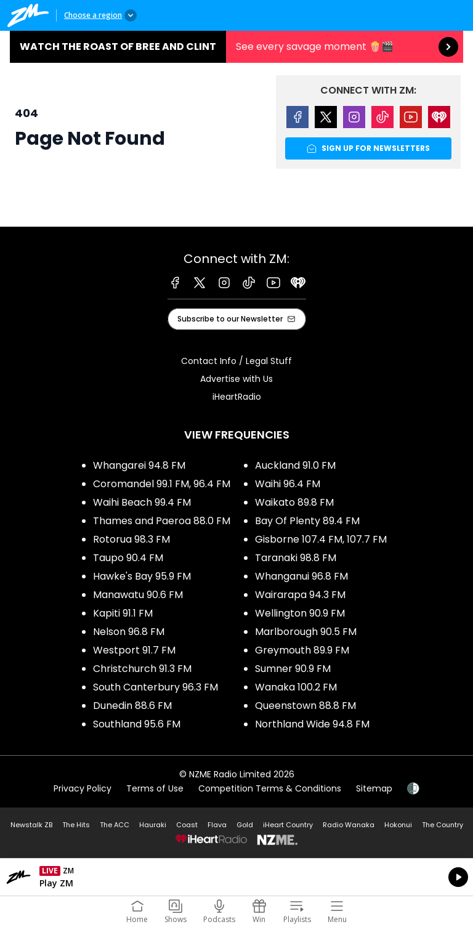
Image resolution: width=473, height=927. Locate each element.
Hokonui (398, 825)
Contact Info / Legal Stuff (236, 361)
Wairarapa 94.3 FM (300, 595)
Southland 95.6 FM (136, 724)
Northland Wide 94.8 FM (312, 724)
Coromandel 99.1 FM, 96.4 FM (161, 484)
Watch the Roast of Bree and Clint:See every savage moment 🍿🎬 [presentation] (236, 47)
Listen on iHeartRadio (236, 877)
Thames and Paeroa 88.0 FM (161, 521)
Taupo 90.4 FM (128, 558)
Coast (187, 825)
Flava (217, 825)
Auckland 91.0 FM (295, 465)
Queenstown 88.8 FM (305, 705)
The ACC (114, 825)
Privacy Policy (82, 788)
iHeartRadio (236, 397)
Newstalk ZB (31, 825)
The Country (442, 825)
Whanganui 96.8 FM (301, 576)
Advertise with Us (236, 379)
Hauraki (152, 825)
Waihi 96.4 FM (287, 484)
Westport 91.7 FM (134, 650)
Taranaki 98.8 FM (295, 558)
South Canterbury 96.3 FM (155, 687)
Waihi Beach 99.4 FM (142, 502)
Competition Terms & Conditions (269, 788)
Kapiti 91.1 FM (123, 613)
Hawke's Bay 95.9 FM (142, 576)
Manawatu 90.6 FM (138, 595)
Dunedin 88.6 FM (132, 705)
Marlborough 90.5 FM (306, 632)
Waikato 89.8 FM (294, 502)
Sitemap (374, 788)
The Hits (76, 825)
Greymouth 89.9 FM (302, 650)
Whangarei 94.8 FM (139, 465)
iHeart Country (288, 825)
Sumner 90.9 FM (293, 669)
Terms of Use (155, 788)
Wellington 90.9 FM (300, 613)
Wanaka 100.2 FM (296, 687)
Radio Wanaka (348, 825)
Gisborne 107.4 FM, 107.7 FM (321, 539)
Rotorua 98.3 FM (131, 539)
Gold (244, 825)
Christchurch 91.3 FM (142, 669)
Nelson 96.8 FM (128, 632)
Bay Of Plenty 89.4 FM (307, 521)
